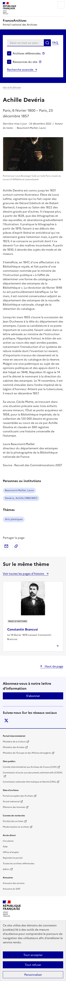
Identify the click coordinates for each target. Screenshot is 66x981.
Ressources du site (25, 62)
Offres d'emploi (11, 852)
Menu (61, 4)
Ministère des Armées (13, 747)
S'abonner (33, 696)
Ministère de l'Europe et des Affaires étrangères (27, 753)
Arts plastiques (14, 519)
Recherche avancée (20, 69)
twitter (6, 720)
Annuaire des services (13, 883)
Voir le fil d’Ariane (12, 87)
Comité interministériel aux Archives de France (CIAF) (30, 767)
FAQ (55, 43)
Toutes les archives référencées (18, 863)
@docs (6, 869)
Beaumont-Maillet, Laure (19, 490)
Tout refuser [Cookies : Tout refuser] (33, 965)
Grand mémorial (11, 801)
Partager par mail (6, 546)
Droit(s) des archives (13, 821)
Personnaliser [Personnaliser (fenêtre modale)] (33, 975)
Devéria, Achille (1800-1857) (21, 498)
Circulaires (8, 841)
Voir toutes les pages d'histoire (24, 574)
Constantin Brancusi (22, 629)
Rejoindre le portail (12, 857)
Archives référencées (27, 53)
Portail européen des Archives (18, 795)
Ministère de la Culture (14, 741)
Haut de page (53, 666)
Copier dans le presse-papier (16, 546)
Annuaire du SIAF (11, 888)
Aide (5, 846)
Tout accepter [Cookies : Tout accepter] (33, 955)
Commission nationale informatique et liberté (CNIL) (29, 781)
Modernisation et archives (16, 826)
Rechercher (47, 42)
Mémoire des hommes (14, 807)
